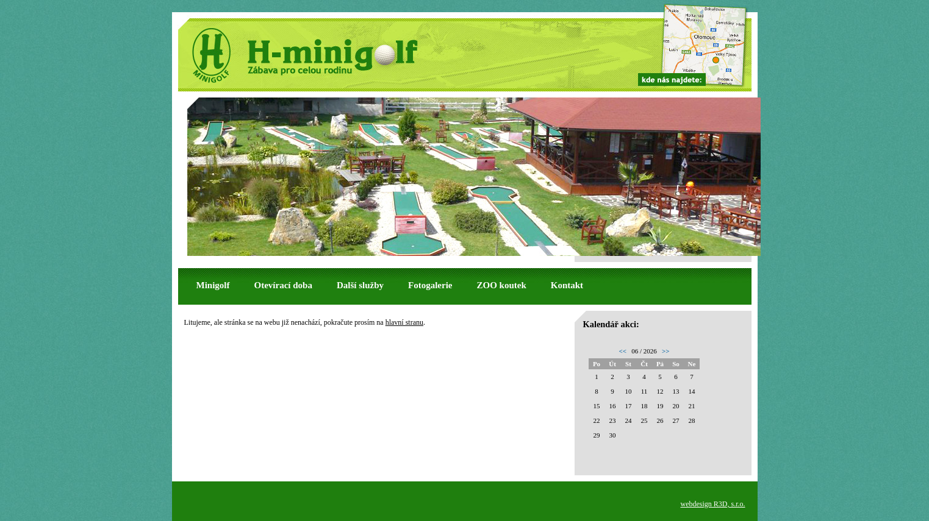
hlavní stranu (404, 322)
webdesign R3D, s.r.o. (713, 504)
